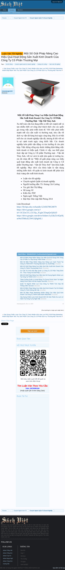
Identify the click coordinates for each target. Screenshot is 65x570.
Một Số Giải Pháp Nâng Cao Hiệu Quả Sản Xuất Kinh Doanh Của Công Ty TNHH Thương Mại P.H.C (41, 267)
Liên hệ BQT (24, 564)
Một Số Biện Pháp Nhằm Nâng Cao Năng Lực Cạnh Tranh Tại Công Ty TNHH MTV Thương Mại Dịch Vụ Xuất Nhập (41, 263)
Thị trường (24, 559)
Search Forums (6, 13)
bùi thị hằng (8, 64)
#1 (63, 303)
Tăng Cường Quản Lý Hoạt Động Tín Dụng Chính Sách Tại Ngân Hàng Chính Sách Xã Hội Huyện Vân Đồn (41, 280)
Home (4, 10)
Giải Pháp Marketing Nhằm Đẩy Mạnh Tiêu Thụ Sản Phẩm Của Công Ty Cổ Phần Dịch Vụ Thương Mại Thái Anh (32, 69)
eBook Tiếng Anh (7, 553)
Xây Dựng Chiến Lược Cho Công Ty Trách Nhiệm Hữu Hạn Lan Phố (26, 68)
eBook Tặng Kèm (8, 561)
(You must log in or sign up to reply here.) (52, 310)
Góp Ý (22, 553)
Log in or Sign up (57, 1)
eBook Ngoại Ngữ (8, 558)
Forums (12, 10)
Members (20, 10)
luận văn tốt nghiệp (54, 64)
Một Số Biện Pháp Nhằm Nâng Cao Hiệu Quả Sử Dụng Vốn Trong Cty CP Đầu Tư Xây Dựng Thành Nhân (41, 258)
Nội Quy (23, 556)
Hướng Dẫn (6, 563)
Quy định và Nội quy (59, 568)
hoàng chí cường (42, 64)
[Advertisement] (32, 36)
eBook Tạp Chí (7, 555)
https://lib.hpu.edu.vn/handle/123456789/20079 (36, 207)
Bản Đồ (23, 550)
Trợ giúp (23, 561)
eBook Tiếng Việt (7, 550)
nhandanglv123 (7, 91)
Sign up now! (32, 331)
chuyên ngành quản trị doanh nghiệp (24, 64)
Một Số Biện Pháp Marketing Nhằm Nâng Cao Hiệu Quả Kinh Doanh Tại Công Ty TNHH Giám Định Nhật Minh (41, 293)
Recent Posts (16, 13)
